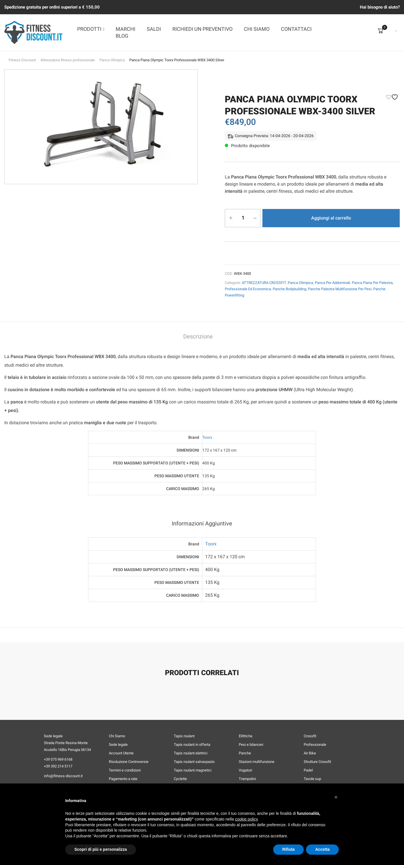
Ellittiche (245, 736)
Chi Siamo (117, 736)
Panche (245, 753)
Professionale (315, 744)
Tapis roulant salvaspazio (194, 762)
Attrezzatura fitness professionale (67, 60)
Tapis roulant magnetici (192, 770)
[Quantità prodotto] (243, 217)
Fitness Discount (22, 60)
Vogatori (245, 770)
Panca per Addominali (332, 283)
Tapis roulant (184, 736)
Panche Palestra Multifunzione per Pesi (340, 289)
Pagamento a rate (123, 779)
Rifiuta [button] (288, 849)
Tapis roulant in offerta (192, 744)
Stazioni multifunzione (256, 762)
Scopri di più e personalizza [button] (100, 849)
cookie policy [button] (246, 819)
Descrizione (198, 336)
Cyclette (180, 779)
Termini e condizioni (125, 770)
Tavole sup (312, 779)
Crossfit (310, 736)
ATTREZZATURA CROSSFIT (264, 283)
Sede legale (118, 744)
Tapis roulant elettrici (190, 753)
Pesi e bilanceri (251, 744)
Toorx (207, 437)
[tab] (198, 337)
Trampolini (247, 779)
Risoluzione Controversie (128, 762)
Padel (308, 770)
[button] (335, 797)
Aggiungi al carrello (331, 218)
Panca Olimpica (112, 60)
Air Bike (310, 753)
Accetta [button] (322, 849)
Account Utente (121, 753)
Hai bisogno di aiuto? (380, 7)
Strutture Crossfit (317, 762)
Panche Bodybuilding (289, 289)
